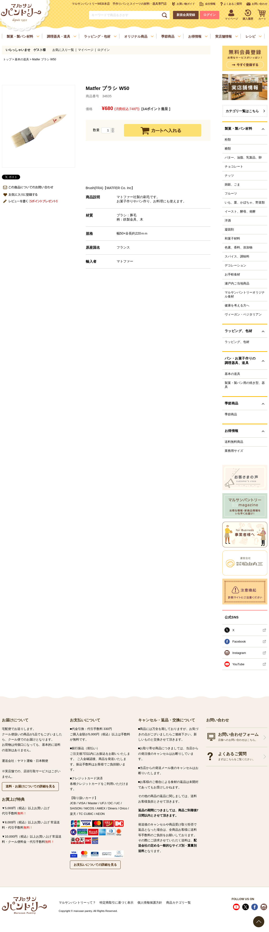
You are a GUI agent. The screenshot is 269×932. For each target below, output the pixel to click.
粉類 (228, 139)
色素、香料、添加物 (238, 247)
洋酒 (228, 220)
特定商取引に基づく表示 (116, 902)
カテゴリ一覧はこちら (242, 111)
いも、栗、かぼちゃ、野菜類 (245, 202)
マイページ (85, 50)
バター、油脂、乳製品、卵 (243, 157)
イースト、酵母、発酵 (240, 211)
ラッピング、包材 (237, 342)
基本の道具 (22, 59)
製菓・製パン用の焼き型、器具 (245, 385)
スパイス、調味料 (237, 256)
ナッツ (229, 175)
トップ (7, 59)
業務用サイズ (234, 451)
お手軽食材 (232, 274)
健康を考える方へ (237, 305)
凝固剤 (229, 229)
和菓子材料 (232, 238)
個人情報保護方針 (149, 902)
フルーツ (231, 193)
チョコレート (234, 166)
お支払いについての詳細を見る (95, 864)
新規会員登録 (186, 15)
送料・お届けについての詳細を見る (30, 786)
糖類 (228, 148)
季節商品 (231, 414)
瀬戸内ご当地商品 (237, 283)
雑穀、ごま (232, 184)
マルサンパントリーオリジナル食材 (245, 294)
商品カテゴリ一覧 (178, 902)
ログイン (209, 15)
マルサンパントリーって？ (77, 902)
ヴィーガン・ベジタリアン (243, 314)
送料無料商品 (234, 442)
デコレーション (235, 265)
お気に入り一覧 (63, 50)
